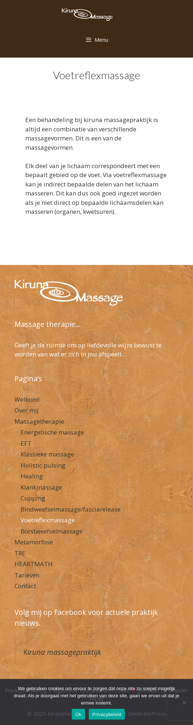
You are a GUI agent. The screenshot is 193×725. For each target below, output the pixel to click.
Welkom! (26, 399)
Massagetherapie (39, 421)
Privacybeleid (107, 714)
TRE (20, 553)
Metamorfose (33, 542)
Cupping (33, 498)
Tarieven (26, 575)
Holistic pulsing (43, 465)
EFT (26, 443)
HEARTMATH (33, 564)
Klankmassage (41, 487)
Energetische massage (52, 432)
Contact (25, 586)
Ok (78, 714)
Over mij (26, 410)
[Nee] (184, 702)
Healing (32, 476)
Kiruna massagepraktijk (62, 652)
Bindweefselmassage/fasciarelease (70, 509)
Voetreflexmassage (48, 520)
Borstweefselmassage (52, 531)
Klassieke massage (47, 454)
